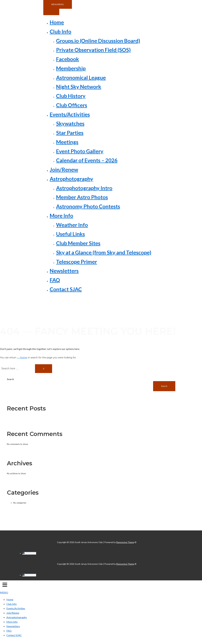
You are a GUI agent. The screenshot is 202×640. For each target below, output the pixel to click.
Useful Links (70, 234)
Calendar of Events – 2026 (86, 160)
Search (10, 379)
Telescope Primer (76, 261)
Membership (71, 68)
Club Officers (71, 105)
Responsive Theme (125, 542)
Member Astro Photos (82, 197)
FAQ (55, 280)
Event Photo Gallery (79, 151)
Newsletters (64, 270)
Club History (70, 96)
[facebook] (29, 553)
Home (57, 22)
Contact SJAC (66, 289)
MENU (4, 592)
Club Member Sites (78, 243)
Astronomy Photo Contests (88, 206)
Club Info (11, 603)
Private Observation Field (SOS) (93, 50)
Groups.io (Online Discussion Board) (98, 40)
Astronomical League (81, 77)
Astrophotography (16, 617)
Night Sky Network (78, 86)
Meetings (67, 142)
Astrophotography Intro (84, 188)
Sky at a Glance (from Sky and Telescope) (103, 252)
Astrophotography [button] (71, 179)
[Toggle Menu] (51, 12)
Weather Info (72, 225)
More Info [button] (61, 215)
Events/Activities (15, 608)
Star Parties (69, 132)
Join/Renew (64, 169)
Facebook (67, 59)
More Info (12, 621)
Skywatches (70, 123)
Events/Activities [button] (70, 114)
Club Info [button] (60, 31)
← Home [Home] (22, 357)
